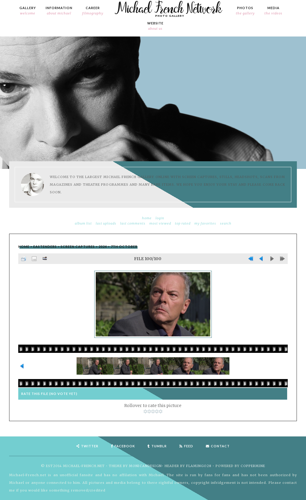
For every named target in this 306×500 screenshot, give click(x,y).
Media (273, 11)
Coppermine (253, 466)
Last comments (132, 223)
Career (92, 11)
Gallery (27, 11)
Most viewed (160, 223)
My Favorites (205, 223)
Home (147, 218)
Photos (245, 11)
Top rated (183, 223)
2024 (103, 246)
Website (155, 26)
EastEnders (45, 246)
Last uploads (106, 223)
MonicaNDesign (145, 466)
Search (225, 223)
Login (160, 218)
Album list (83, 223)
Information (59, 11)
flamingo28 (198, 466)
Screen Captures (78, 246)
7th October (124, 246)
